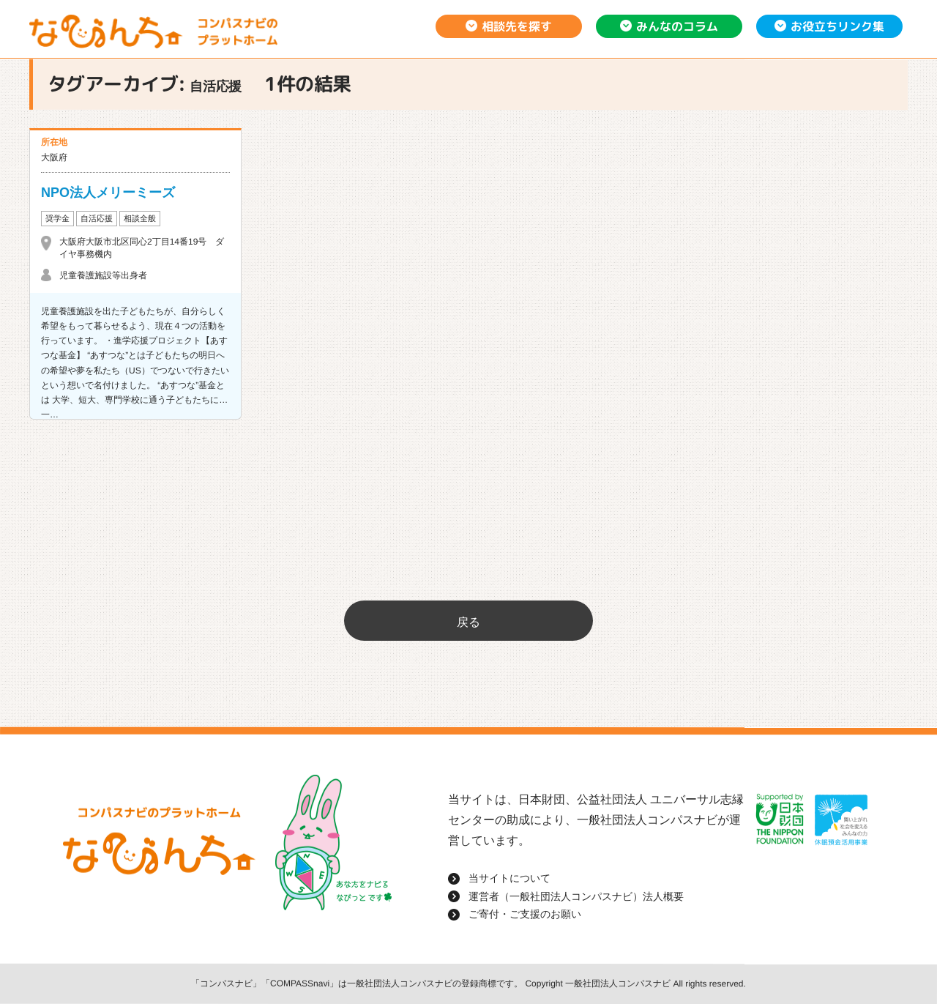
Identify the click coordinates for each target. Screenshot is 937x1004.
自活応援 (97, 218)
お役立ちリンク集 (837, 26)
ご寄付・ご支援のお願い (524, 914)
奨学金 (57, 218)
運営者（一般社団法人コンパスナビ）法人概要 (576, 895)
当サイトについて (509, 878)
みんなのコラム (677, 26)
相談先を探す (517, 26)
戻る (468, 622)
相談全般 (140, 218)
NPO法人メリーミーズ (108, 192)
